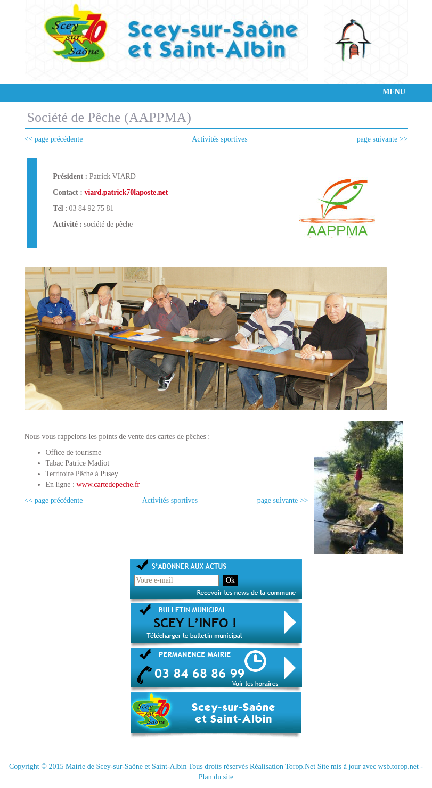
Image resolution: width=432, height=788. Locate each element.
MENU (393, 92)
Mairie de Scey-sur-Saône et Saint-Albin (126, 766)
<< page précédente (54, 139)
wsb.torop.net (398, 766)
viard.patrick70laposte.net (126, 192)
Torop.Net (300, 766)
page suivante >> (382, 139)
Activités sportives (220, 139)
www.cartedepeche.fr (108, 484)
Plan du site (216, 777)
